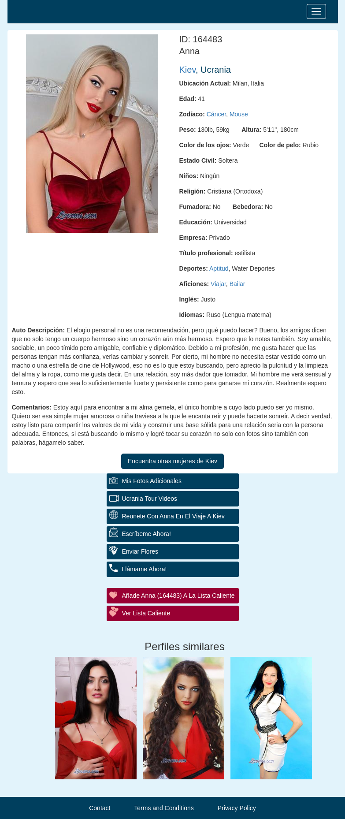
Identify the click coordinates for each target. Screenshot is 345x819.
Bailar (237, 283)
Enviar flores (140, 551)
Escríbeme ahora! (146, 533)
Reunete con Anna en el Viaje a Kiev (173, 516)
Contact (99, 808)
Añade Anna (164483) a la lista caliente (178, 595)
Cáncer (216, 114)
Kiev (187, 69)
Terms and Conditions (163, 808)
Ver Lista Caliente (146, 613)
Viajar (218, 283)
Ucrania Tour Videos (150, 498)
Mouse (239, 114)
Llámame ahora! (144, 569)
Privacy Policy (237, 808)
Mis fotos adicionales (152, 480)
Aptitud (219, 268)
